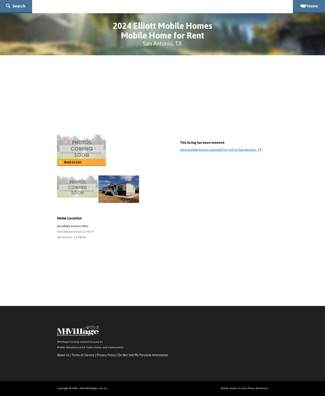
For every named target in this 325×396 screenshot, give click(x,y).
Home (309, 6)
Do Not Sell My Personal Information (143, 355)
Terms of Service (83, 355)
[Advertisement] (163, 95)
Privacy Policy (106, 355)
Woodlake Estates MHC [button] (72, 226)
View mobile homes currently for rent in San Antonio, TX (221, 150)
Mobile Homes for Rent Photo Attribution (244, 388)
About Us (63, 355)
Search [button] (15, 6)
